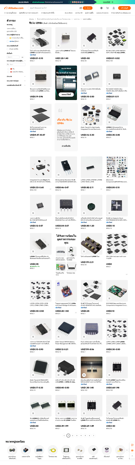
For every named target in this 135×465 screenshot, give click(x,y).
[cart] (107, 8)
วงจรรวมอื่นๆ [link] (87, 19)
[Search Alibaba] (54, 8)
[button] (80, 8)
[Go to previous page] (64, 435)
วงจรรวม (77, 19)
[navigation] (16, 227)
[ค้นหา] (87, 8)
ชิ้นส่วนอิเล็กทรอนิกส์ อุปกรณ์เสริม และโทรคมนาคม (53, 19)
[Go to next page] (94, 435)
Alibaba (31, 19)
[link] (132, 445)
